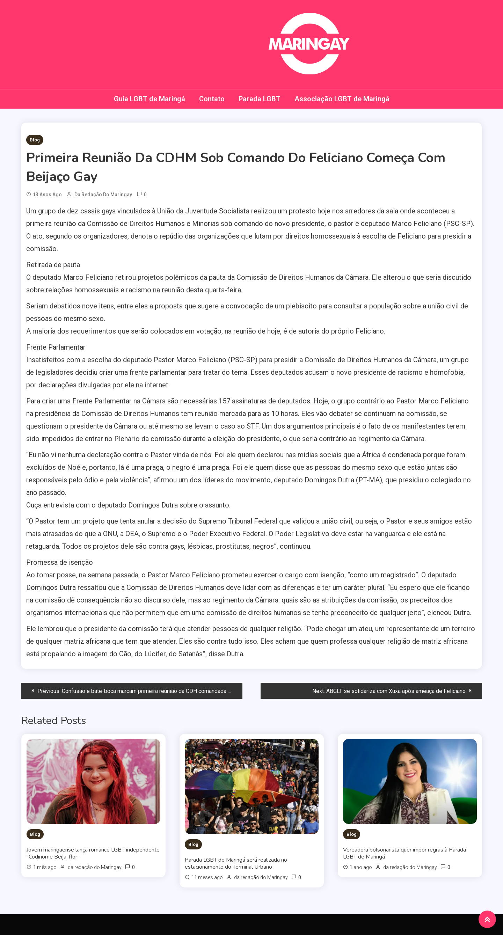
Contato (212, 99)
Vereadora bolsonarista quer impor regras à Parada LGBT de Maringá (404, 853)
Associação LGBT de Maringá (341, 99)
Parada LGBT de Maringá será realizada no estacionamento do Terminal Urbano (236, 863)
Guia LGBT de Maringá (149, 99)
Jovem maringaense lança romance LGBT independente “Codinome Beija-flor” (93, 853)
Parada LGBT (259, 99)
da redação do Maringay (103, 194)
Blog (35, 140)
